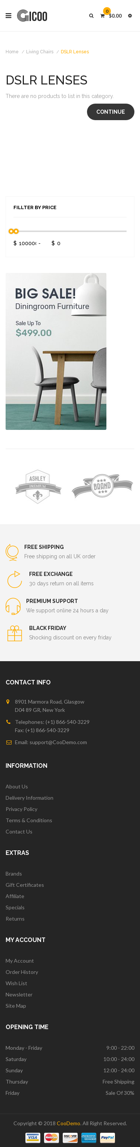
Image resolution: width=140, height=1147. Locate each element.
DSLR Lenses (75, 51)
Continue (110, 112)
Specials (15, 907)
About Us (17, 786)
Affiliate (15, 896)
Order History (22, 972)
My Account (20, 960)
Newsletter (19, 994)
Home (12, 51)
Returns (15, 918)
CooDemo (68, 1123)
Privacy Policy (21, 809)
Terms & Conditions (29, 820)
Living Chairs (39, 51)
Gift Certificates (25, 885)
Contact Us (19, 831)
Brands (14, 873)
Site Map (16, 1005)
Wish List (16, 983)
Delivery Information (29, 797)
